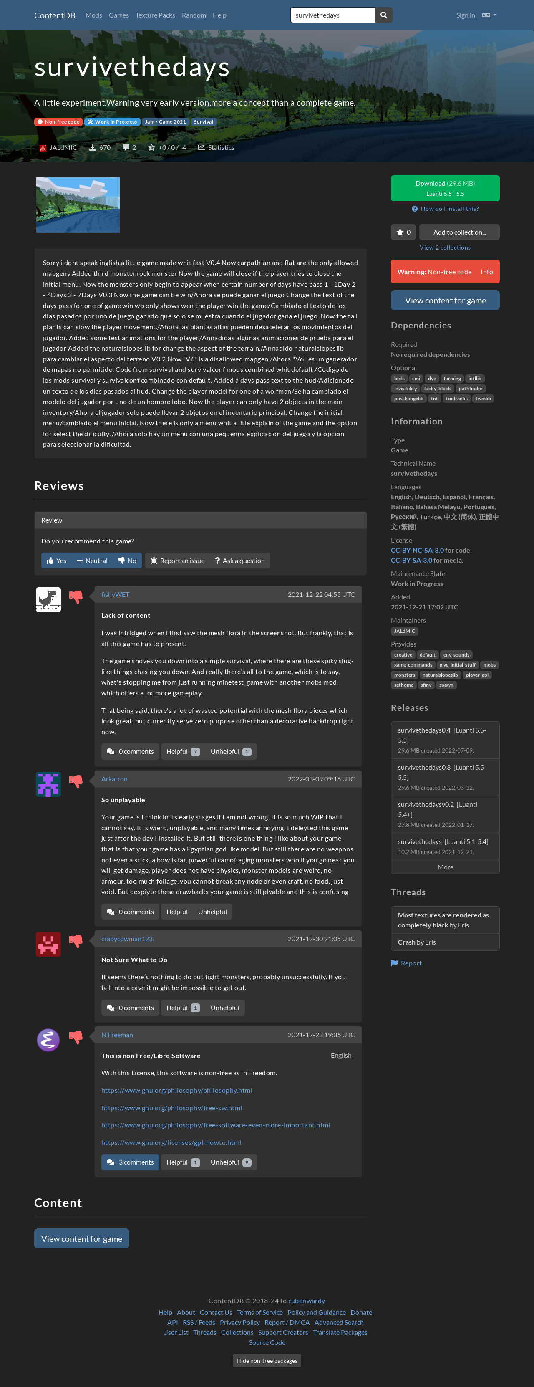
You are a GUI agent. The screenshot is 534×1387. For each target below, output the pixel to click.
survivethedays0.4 (442, 740)
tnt (434, 398)
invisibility (405, 388)
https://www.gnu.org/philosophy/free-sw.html (171, 1108)
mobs (490, 665)
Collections (237, 1332)
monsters (404, 675)
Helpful (183, 751)
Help (220, 15)
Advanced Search (339, 1322)
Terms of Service (260, 1312)
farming (452, 378)
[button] (489, 15)
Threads (205, 1332)
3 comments (130, 1162)
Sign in (465, 15)
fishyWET (115, 594)
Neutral (92, 560)
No (127, 560)
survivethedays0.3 (442, 777)
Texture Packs (155, 15)
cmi (416, 378)
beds (399, 378)
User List (176, 1332)
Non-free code (59, 122)
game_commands (413, 665)
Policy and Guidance (316, 1312)
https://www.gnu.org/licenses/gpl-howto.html (171, 1142)
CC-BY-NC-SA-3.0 (417, 550)
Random (194, 15)
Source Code (267, 1342)
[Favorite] (403, 232)
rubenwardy (306, 1300)
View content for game (81, 1238)
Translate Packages (340, 1332)
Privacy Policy (240, 1322)
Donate (361, 1312)
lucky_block (437, 388)
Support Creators (283, 1332)
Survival (203, 122)
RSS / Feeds (199, 1322)
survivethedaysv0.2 (437, 814)
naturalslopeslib (440, 675)
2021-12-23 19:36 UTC (321, 1034)
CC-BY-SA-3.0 (411, 560)
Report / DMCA (287, 1322)
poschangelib (408, 398)
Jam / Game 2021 (165, 122)
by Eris (443, 920)
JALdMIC (404, 631)
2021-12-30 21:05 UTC (321, 938)
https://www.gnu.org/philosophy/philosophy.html (176, 1090)
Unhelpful (231, 751)
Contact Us (216, 1312)
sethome (403, 685)
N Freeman (117, 1034)
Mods (94, 15)
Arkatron (114, 779)
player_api (477, 675)
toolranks (457, 398)
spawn (446, 685)
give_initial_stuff (458, 665)
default (428, 655)
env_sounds (456, 655)
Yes (56, 560)
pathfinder (471, 388)
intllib (475, 378)
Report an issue (177, 560)
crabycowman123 (127, 938)
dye (432, 378)
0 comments (130, 751)
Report (406, 963)
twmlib (483, 398)
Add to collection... (459, 232)
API (172, 1322)
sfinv (426, 685)
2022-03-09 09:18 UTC (321, 779)
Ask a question (240, 560)
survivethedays (443, 846)
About (186, 1312)
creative (403, 655)
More (445, 867)
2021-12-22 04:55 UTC (321, 594)
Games (119, 15)
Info (487, 271)
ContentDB (55, 15)
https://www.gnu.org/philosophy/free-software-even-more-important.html (215, 1125)
